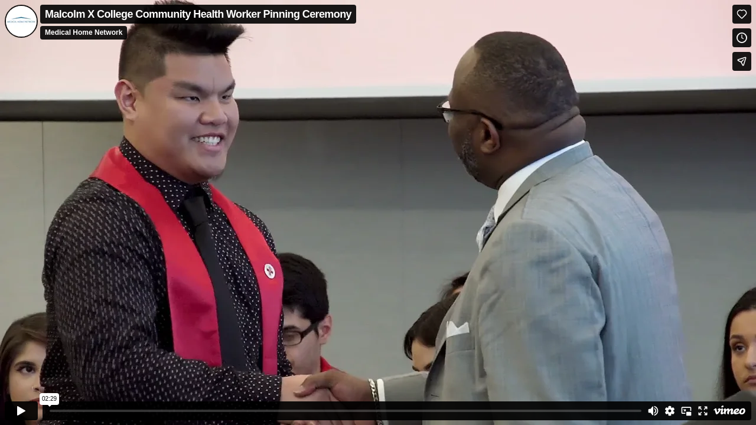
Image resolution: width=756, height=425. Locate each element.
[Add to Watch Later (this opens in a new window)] (741, 37)
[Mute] (653, 411)
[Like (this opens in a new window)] (741, 14)
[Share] (741, 61)
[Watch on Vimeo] (729, 411)
